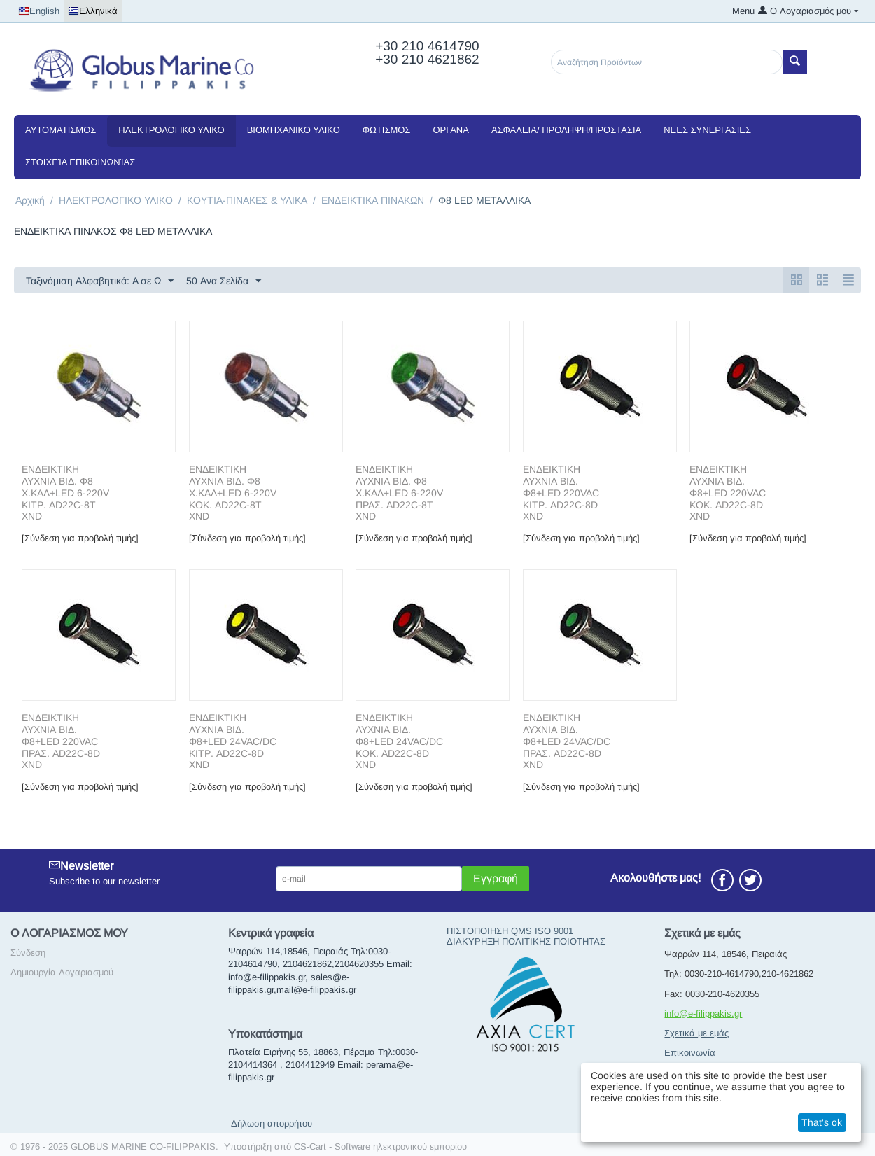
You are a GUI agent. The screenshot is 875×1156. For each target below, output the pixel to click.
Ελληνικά (93, 11)
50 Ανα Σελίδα (223, 281)
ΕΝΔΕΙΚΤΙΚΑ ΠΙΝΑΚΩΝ (372, 200)
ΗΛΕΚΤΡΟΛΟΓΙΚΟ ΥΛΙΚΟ (171, 130)
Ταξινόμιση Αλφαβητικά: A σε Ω (100, 281)
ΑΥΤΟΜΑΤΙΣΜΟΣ (60, 130)
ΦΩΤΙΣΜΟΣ (387, 130)
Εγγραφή (495, 878)
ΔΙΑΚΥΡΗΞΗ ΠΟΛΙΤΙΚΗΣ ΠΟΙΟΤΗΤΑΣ (526, 941)
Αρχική (30, 200)
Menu (743, 11)
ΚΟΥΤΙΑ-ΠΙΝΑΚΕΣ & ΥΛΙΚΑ (247, 200)
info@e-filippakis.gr (703, 1013)
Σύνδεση (28, 952)
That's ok (822, 1122)
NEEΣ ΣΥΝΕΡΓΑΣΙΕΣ (707, 130)
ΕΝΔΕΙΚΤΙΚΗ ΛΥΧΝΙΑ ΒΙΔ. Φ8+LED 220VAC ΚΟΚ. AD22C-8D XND (728, 493)
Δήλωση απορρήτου (271, 1123)
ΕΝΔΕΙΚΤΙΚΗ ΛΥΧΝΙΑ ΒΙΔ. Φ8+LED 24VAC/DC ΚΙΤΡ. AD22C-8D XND (232, 741)
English (38, 11)
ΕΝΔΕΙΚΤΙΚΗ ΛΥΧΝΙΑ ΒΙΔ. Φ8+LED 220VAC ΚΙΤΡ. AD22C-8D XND (561, 493)
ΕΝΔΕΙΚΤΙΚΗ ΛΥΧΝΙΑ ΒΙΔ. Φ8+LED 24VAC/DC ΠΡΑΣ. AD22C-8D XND (566, 741)
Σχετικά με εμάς (696, 1033)
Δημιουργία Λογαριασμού (61, 972)
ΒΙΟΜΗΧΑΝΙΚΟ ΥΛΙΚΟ (293, 130)
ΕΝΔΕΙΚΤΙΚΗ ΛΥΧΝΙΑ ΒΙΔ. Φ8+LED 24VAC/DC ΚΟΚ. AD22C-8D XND (399, 741)
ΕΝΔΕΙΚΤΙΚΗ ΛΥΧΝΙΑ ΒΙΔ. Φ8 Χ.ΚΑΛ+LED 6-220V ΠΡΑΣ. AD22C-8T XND (399, 493)
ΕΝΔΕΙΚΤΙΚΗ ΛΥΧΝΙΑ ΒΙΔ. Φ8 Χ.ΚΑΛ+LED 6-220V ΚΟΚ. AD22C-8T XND (232, 493)
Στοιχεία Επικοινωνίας (80, 162)
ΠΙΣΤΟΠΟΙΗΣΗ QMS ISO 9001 (510, 931)
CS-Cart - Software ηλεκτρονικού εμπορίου (380, 1146)
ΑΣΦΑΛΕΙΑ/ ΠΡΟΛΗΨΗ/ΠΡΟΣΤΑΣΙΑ (566, 130)
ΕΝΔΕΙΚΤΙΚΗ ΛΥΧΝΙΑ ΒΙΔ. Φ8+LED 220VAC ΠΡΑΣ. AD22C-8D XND (61, 741)
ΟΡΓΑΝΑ (450, 130)
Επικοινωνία (689, 1052)
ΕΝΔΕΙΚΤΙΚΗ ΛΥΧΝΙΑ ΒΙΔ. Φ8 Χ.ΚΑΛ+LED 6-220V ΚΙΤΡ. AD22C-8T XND (65, 493)
